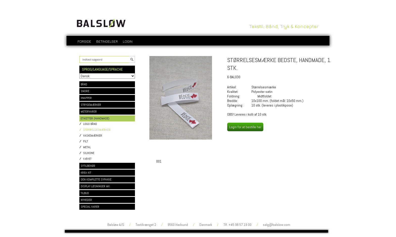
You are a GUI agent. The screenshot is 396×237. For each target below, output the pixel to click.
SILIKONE (88, 153)
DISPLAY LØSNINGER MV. (95, 186)
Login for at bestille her (245, 127)
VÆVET (87, 159)
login (127, 41)
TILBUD (85, 193)
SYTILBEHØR (88, 166)
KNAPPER (86, 98)
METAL (87, 147)
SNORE (85, 91)
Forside (84, 41)
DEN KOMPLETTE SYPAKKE (96, 179)
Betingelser (107, 41)
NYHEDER (86, 200)
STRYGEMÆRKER (91, 105)
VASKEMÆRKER (92, 136)
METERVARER (89, 112)
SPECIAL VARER (90, 207)
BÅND (84, 84)
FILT (85, 141)
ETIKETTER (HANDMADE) (95, 118)
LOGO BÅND (90, 124)
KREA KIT (86, 173)
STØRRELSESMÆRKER (96, 130)
